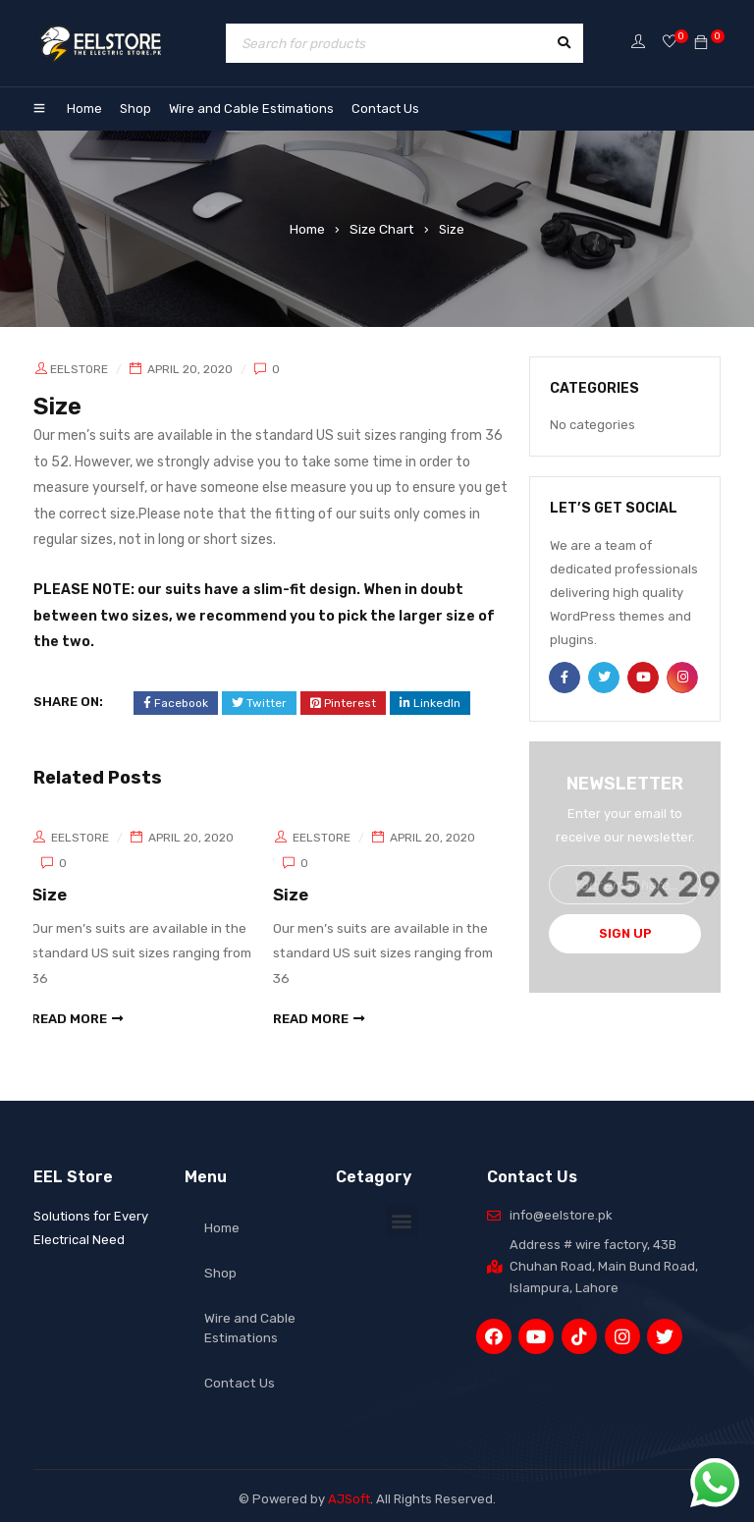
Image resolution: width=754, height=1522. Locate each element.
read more (72, 1013)
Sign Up (625, 933)
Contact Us (385, 108)
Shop (135, 108)
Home (84, 108)
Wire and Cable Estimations (251, 108)
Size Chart (381, 228)
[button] (402, 1214)
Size (51, 894)
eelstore (79, 369)
